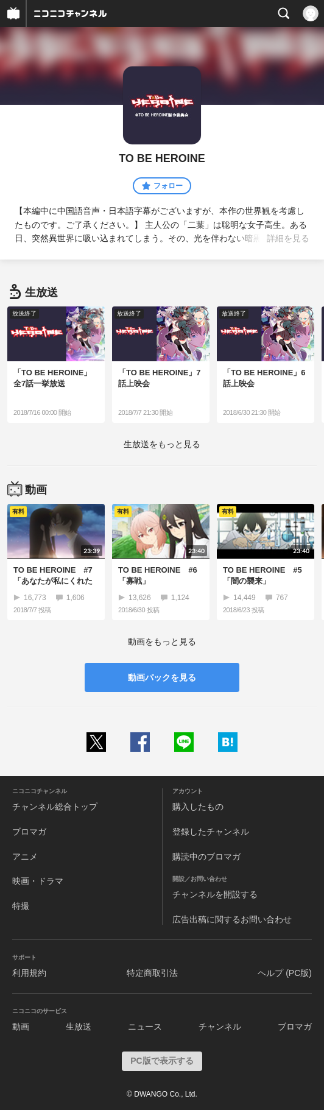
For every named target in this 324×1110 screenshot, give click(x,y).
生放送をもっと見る (162, 444)
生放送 (78, 1026)
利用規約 (29, 973)
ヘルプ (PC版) (285, 973)
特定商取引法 (152, 973)
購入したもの (198, 806)
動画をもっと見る (162, 641)
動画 (20, 1026)
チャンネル (220, 1026)
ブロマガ (29, 831)
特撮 (20, 906)
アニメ (25, 856)
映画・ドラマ (37, 881)
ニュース (145, 1026)
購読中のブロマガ (206, 856)
